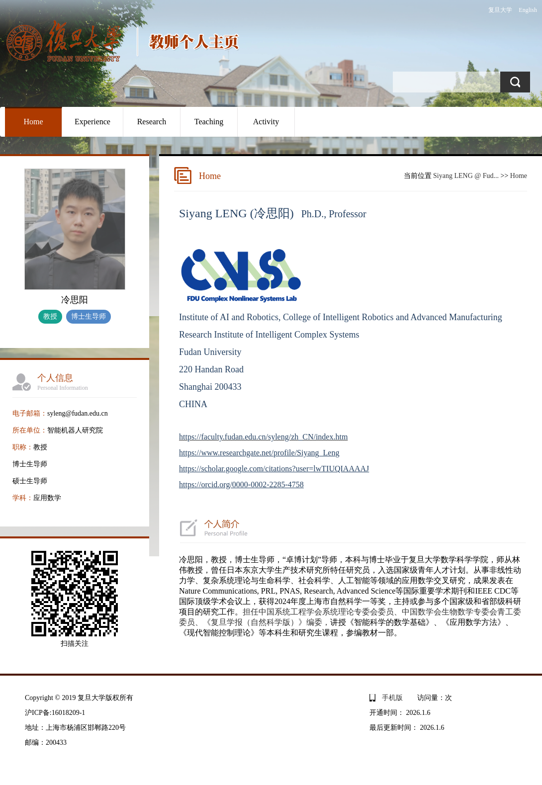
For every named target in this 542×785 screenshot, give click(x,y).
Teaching (208, 121)
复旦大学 (500, 9)
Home (33, 121)
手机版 (392, 697)
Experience (92, 121)
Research (152, 121)
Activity (266, 121)
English (528, 9)
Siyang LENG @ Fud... (466, 175)
